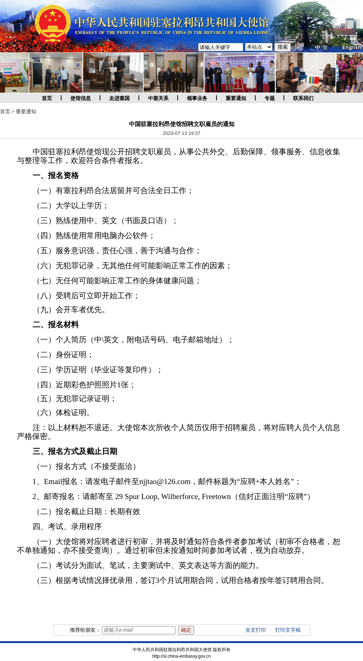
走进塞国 (119, 98)
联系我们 (303, 98)
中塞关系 (158, 98)
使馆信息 (80, 98)
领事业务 (197, 98)
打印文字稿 (288, 630)
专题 (269, 98)
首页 (47, 98)
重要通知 (236, 98)
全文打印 (255, 630)
